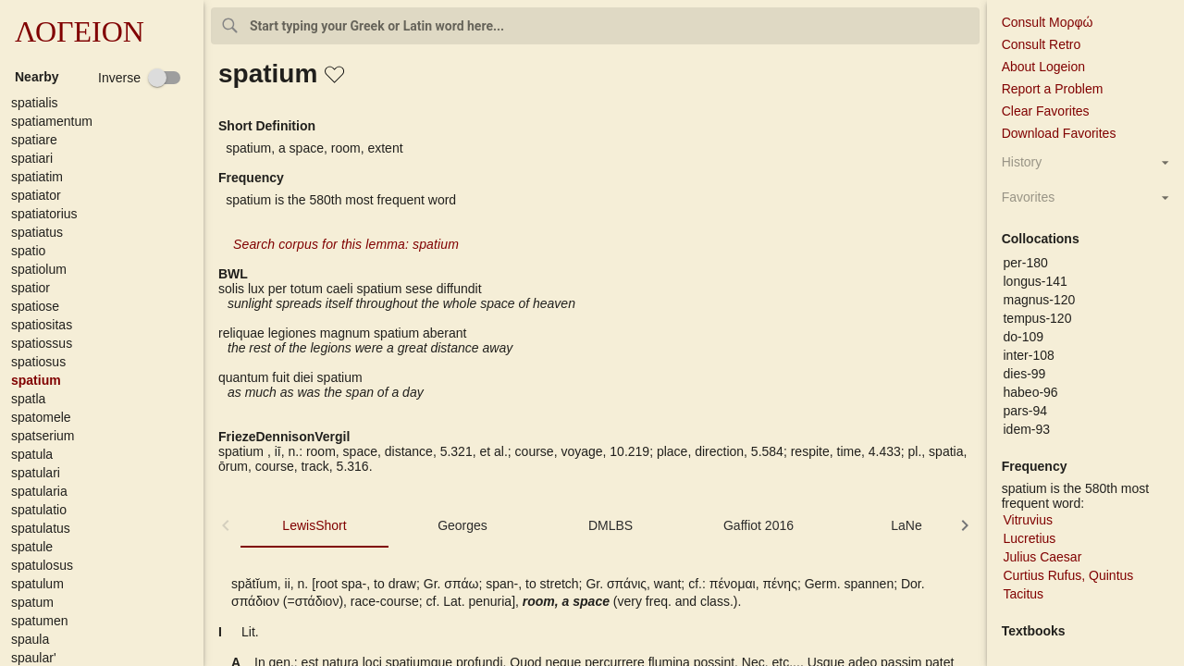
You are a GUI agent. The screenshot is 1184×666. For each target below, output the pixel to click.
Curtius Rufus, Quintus (1068, 575)
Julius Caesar (1042, 556)
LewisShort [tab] (314, 525)
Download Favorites (1059, 133)
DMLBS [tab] (610, 525)
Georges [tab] (462, 525)
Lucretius (1029, 538)
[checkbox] (139, 78)
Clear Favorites (1046, 111)
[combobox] (595, 25)
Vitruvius (1027, 519)
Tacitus (1023, 593)
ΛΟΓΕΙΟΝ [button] (79, 31)
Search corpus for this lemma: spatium (346, 244)
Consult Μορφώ (1047, 22)
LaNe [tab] (906, 525)
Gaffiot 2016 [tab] (758, 525)
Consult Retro (1041, 44)
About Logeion (1043, 66)
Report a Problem (1053, 88)
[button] (105, 102)
